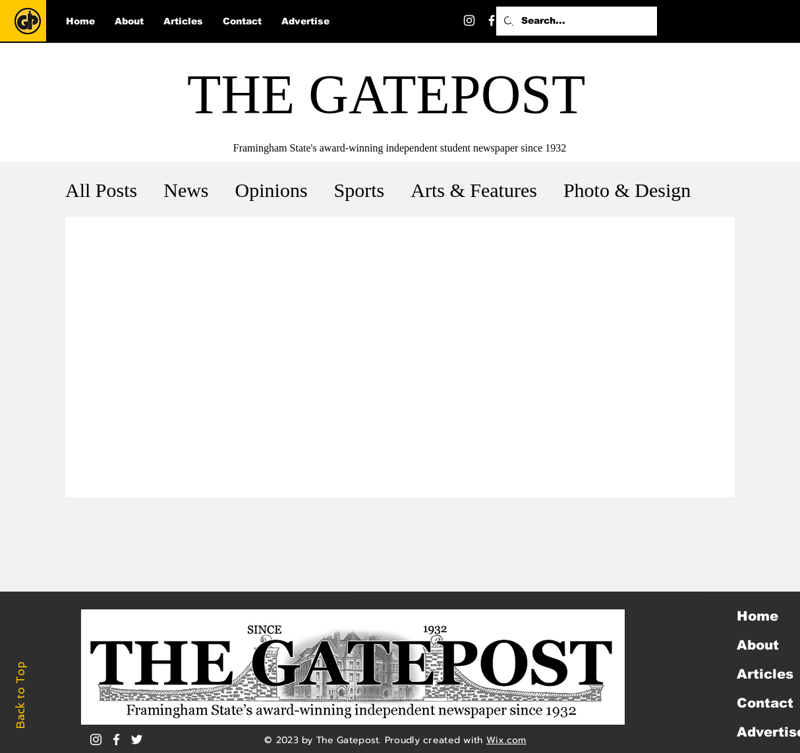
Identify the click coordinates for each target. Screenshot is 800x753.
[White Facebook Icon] (116, 739)
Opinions (271, 190)
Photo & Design (627, 190)
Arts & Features (474, 190)
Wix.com (506, 740)
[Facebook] (491, 20)
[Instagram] (469, 20)
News (185, 190)
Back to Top (20, 695)
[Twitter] (514, 20)
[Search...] (575, 21)
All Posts (101, 190)
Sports (359, 190)
